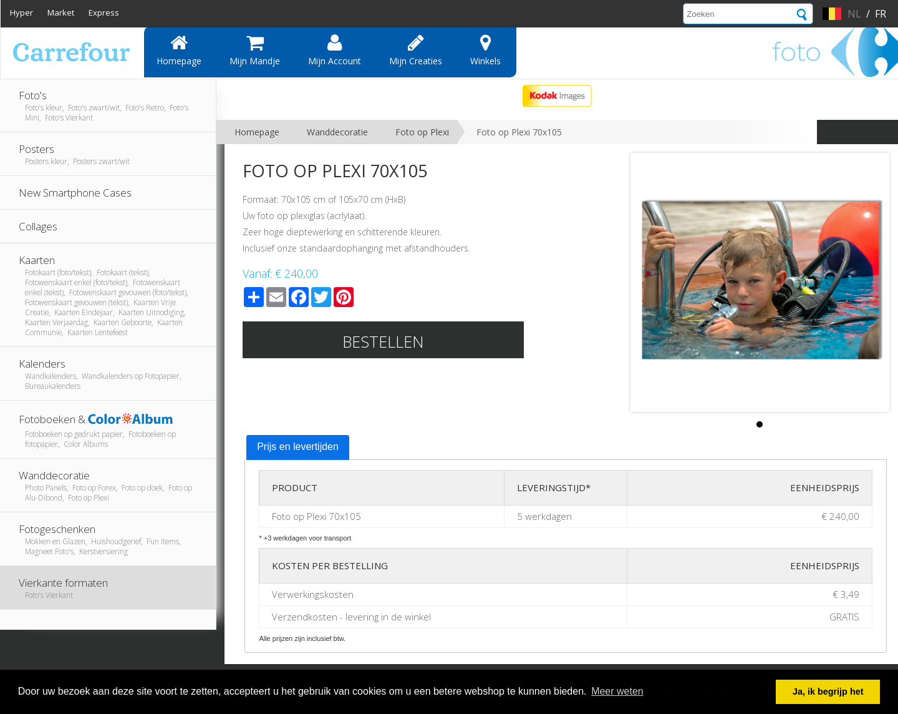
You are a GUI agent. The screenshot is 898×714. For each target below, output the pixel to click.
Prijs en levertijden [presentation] (298, 446)
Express (104, 12)
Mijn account (334, 50)
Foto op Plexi (422, 132)
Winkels (485, 50)
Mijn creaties (415, 50)
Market (60, 12)
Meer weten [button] (617, 691)
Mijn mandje (254, 50)
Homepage (179, 50)
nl (854, 14)
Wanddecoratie (337, 132)
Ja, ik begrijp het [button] (828, 692)
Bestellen (383, 341)
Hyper (21, 12)
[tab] (297, 447)
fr (880, 14)
